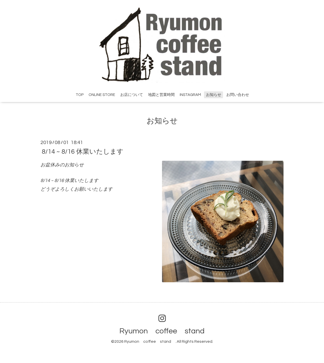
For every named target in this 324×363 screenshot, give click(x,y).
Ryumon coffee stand (165, 331)
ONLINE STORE (102, 95)
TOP (80, 95)
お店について (131, 95)
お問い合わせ (237, 95)
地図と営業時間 (161, 95)
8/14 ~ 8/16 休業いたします (83, 151)
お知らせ (213, 95)
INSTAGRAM (190, 95)
